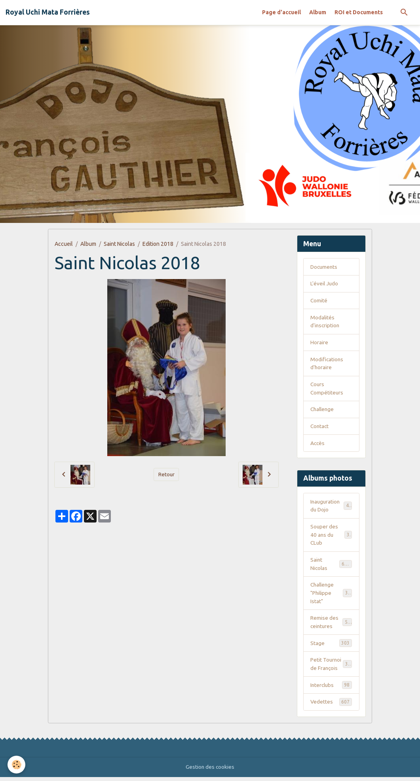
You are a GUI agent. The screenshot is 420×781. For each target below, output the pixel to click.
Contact (320, 427)
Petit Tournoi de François (331, 667)
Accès (317, 444)
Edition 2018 (158, 244)
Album (317, 12)
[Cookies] (17, 764)
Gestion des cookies (210, 771)
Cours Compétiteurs (327, 389)
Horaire (319, 343)
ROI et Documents (358, 12)
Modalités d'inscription (325, 322)
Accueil (64, 244)
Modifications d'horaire (327, 364)
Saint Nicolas (119, 244)
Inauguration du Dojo (331, 507)
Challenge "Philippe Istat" (331, 595)
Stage (331, 646)
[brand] (48, 12)
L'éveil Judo (324, 284)
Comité (319, 301)
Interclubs (331, 688)
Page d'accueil (281, 12)
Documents (324, 267)
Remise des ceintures (331, 625)
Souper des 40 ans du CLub (331, 536)
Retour (166, 474)
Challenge (323, 410)
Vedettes (331, 705)
